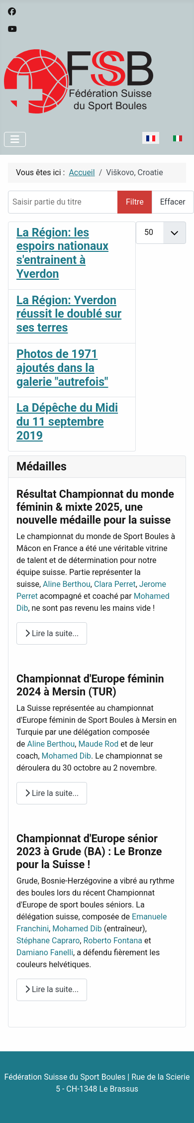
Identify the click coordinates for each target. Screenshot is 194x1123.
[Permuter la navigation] (15, 139)
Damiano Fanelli (44, 952)
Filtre (135, 202)
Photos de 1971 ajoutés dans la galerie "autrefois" (62, 368)
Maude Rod (98, 744)
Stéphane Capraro (48, 940)
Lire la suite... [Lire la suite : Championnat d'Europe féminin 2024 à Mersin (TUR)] (52, 793)
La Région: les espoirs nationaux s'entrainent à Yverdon (62, 253)
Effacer (173, 202)
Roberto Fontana (112, 940)
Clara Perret (115, 584)
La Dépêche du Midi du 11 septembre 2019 (67, 422)
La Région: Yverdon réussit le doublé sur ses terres (68, 314)
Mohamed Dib (67, 756)
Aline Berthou (67, 584)
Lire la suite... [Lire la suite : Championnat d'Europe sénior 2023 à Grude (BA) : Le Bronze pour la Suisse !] (52, 989)
